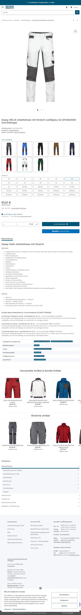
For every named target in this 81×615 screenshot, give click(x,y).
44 (9, 179)
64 (9, 187)
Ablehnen (63, 606)
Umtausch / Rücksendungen (39, 541)
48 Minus (74, 191)
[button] (66, 7)
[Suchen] (38, 12)
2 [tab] (39, 110)
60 (72, 183)
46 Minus (58, 191)
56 (25, 183)
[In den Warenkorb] (3, 27)
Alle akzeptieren (63, 594)
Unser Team (34, 548)
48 (41, 179)
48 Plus (42, 187)
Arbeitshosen (7, 481)
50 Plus (58, 187)
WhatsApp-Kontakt (36, 525)
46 (25, 179)
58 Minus (74, 195)
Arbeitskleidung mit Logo (11, 474)
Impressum (8, 609)
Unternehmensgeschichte (15, 525)
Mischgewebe (37, 352)
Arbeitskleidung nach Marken (12, 470)
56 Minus (58, 195)
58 (41, 183)
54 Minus (43, 195)
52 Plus (74, 187)
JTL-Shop (71, 613)
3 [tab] (41, 110)
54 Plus (11, 191)
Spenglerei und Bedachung (10, 506)
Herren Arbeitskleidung (39, 359)
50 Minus (11, 195)
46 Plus (27, 187)
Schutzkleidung (8, 488)
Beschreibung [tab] (7, 238)
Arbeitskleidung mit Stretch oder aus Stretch (61, 341)
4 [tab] (43, 110)
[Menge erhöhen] (37, 224)
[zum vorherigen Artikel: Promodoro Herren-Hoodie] (74, 20)
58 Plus (42, 191)
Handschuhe (6, 499)
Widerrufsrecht (12, 536)
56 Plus (27, 191)
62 (57, 183)
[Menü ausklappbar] (2, 6)
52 (72, 179)
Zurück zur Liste (7, 20)
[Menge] (17, 224)
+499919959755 (66, 542)
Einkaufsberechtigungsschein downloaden (40, 533)
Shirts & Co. (7, 485)
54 (9, 183)
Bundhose (36, 345)
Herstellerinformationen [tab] (25, 238)
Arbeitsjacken (7, 477)
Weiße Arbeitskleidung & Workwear (42, 349)
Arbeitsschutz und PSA (9, 502)
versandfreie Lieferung (18, 208)
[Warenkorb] (74, 7)
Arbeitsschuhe (6, 495)
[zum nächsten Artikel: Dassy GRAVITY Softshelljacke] (77, 20)
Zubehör (6, 492)
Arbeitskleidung (14, 130)
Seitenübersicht (35, 538)
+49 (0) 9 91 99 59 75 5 (68, 540)
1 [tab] (37, 110)
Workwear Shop (74, 555)
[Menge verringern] (4, 224)
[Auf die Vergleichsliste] (75, 31)
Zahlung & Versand (36, 545)
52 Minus (27, 195)
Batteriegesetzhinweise (14, 543)
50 (57, 179)
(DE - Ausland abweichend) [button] (24, 216)
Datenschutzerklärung (19, 609)
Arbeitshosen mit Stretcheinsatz (41, 341)
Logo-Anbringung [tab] (45, 238)
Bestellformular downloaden (39, 529)
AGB (8, 532)
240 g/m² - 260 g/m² (39, 356)
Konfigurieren (64, 600)
